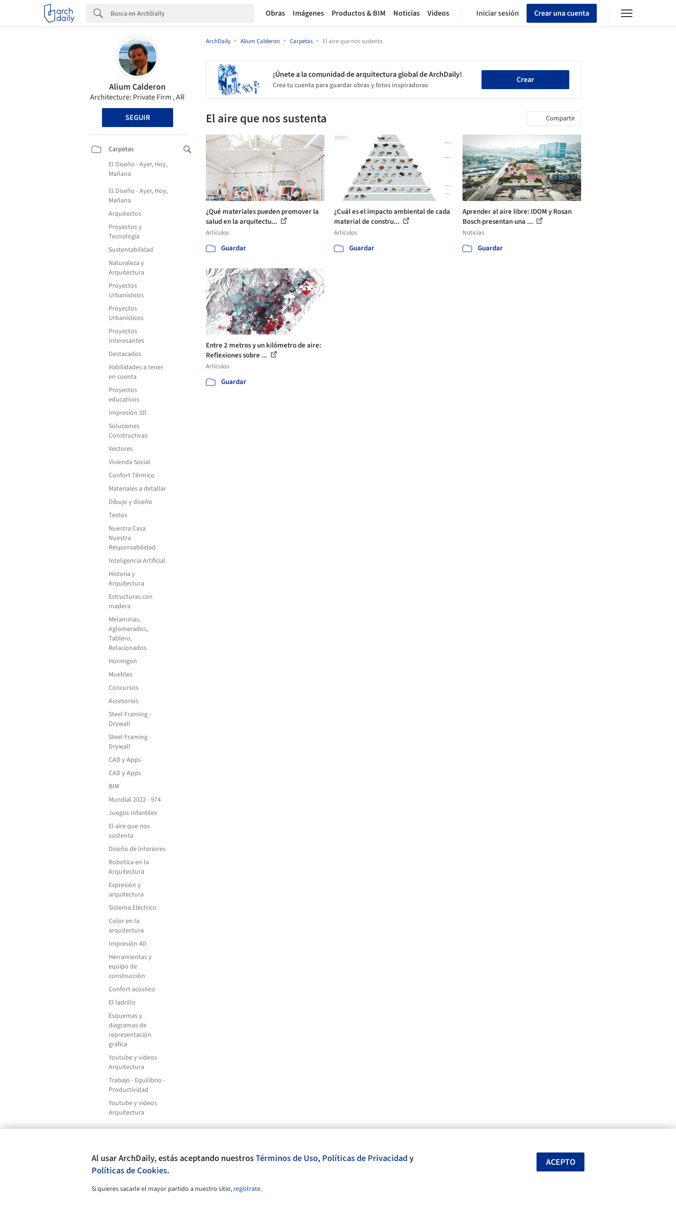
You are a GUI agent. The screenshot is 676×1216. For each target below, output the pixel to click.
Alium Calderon (137, 87)
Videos (438, 13)
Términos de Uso (287, 1158)
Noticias (406, 13)
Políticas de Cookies (129, 1170)
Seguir (137, 117)
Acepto (560, 1162)
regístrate (246, 1189)
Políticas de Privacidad (364, 1158)
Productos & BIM (359, 13)
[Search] (182, 13)
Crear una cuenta (561, 13)
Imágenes (308, 13)
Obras (275, 13)
